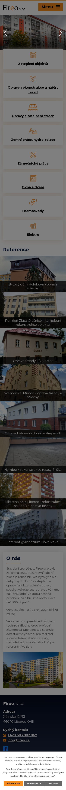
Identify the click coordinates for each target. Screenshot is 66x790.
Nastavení (53, 783)
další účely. (45, 764)
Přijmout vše (13, 783)
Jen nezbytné (34, 783)
